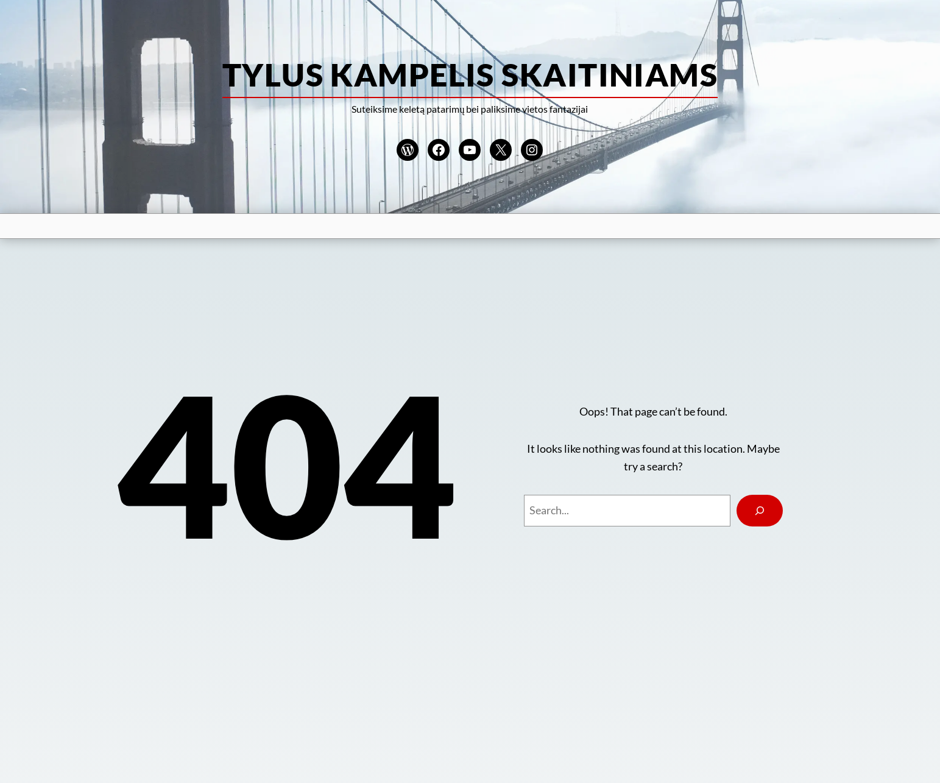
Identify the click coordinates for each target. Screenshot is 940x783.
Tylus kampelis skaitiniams (470, 74)
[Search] (760, 510)
